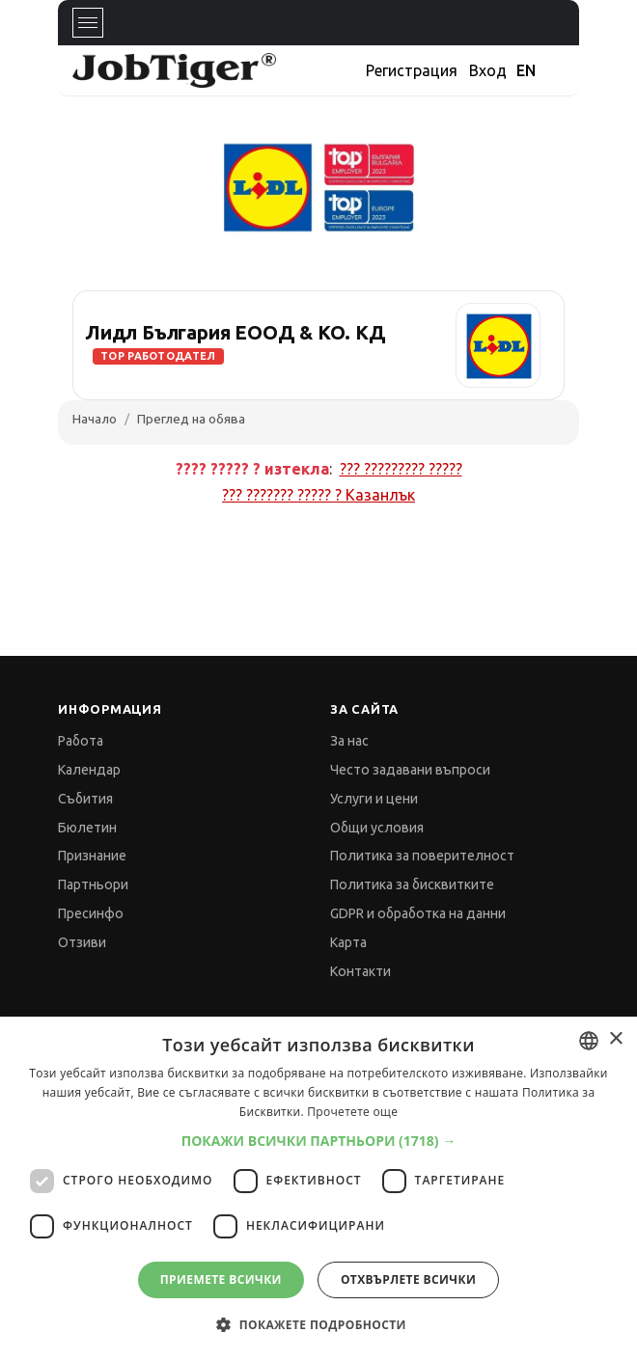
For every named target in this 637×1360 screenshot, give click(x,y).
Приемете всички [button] (221, 1279)
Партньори (93, 884)
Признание (92, 855)
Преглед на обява (191, 418)
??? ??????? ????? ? (318, 494)
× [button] (615, 1039)
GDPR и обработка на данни (418, 913)
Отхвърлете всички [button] (408, 1279)
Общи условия (377, 827)
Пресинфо (91, 913)
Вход (488, 70)
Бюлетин (87, 827)
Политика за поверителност (422, 855)
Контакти (360, 971)
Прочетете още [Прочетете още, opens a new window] (352, 1111)
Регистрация (411, 70)
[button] (319, 1140)
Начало (94, 418)
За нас (349, 740)
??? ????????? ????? (401, 468)
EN (526, 70)
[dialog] (318, 1188)
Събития (85, 798)
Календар (89, 769)
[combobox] (588, 1040)
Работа (80, 740)
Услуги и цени (374, 798)
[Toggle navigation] (87, 23)
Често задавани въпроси (410, 769)
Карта (348, 942)
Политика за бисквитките (412, 884)
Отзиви (82, 942)
